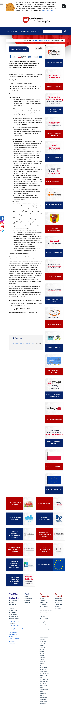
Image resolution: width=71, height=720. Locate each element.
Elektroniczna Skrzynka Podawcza (28, 600)
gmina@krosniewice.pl (16, 629)
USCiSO (42, 659)
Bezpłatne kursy (44, 629)
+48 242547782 (14, 625)
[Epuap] (2, 230)
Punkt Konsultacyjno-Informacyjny (44, 667)
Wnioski (42, 623)
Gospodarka (34, 40)
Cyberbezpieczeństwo (46, 610)
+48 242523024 (14, 621)
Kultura (42, 631)
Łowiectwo (43, 693)
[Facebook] (2, 218)
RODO (26, 596)
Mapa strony (43, 703)
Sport (41, 691)
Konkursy (42, 621)
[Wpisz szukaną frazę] (52, 31)
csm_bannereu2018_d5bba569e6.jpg (23, 343)
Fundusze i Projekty (45, 40)
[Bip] (2, 226)
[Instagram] (2, 222)
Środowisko (43, 641)
